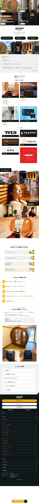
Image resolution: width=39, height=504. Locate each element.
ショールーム (5, 437)
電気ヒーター (23, 100)
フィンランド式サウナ (7, 442)
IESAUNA (5, 488)
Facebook (29, 427)
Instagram (11, 427)
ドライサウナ (5, 455)
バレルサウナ (5, 98)
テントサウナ (5, 104)
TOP (3, 430)
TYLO (4, 477)
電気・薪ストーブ (6, 102)
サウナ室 (23, 98)
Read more (34, 70)
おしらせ (4, 434)
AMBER (4, 485)
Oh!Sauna (3, 1)
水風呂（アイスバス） (7, 472)
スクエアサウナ (6, 100)
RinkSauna (5, 482)
